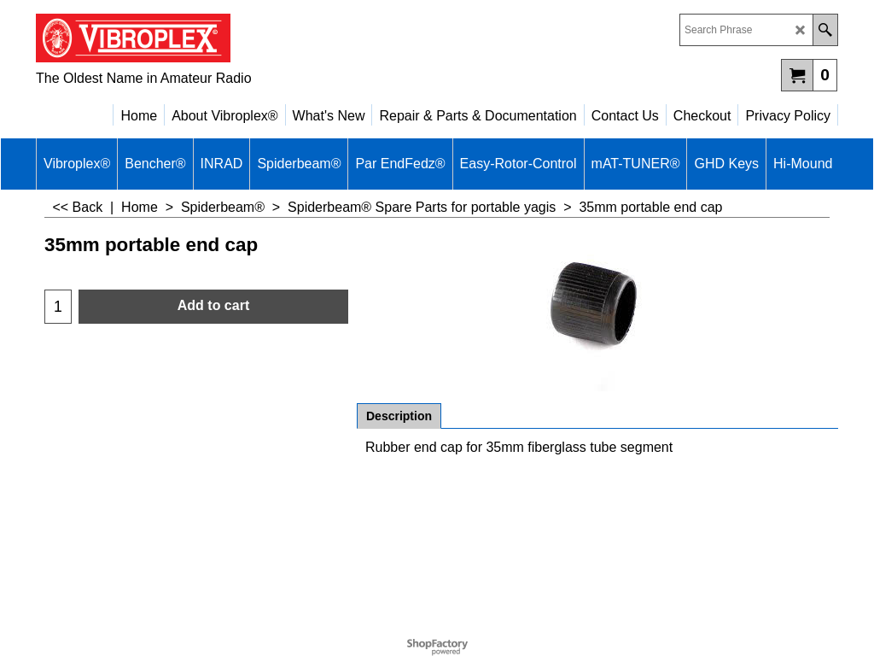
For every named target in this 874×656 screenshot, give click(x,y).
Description (399, 416)
